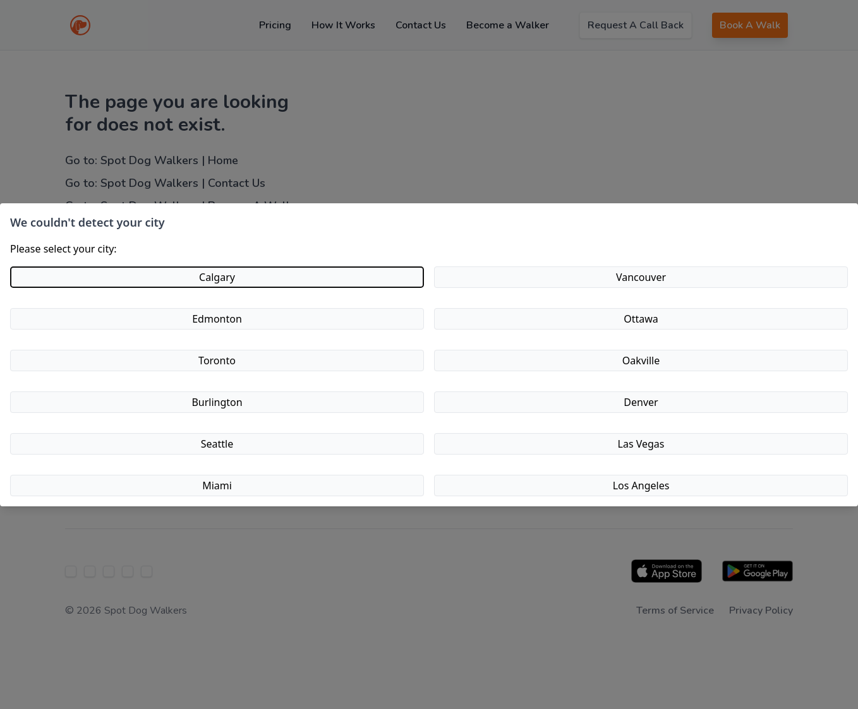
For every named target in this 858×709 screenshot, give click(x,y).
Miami (217, 485)
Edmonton (217, 319)
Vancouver (641, 277)
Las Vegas (641, 444)
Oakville (641, 360)
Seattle (217, 444)
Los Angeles (641, 485)
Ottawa (641, 319)
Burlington (216, 402)
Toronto (217, 360)
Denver (641, 402)
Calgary (217, 277)
